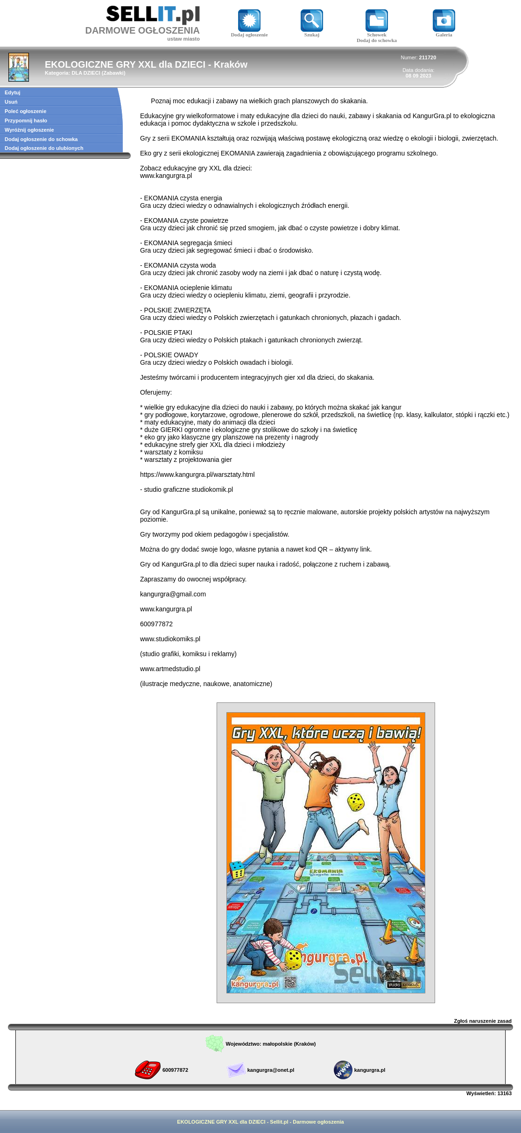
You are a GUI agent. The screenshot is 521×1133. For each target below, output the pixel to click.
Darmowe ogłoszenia (318, 1122)
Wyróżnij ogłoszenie (29, 130)
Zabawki (114, 73)
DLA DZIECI (85, 73)
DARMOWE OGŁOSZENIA (142, 30)
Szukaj (312, 32)
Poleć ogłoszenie (25, 111)
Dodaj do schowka (377, 40)
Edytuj (13, 92)
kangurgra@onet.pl (271, 1070)
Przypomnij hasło (26, 120)
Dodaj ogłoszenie (249, 32)
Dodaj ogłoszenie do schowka (41, 139)
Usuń (11, 102)
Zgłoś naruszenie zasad (483, 1021)
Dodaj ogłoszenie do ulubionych (44, 148)
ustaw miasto (183, 39)
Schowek (377, 32)
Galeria (444, 32)
